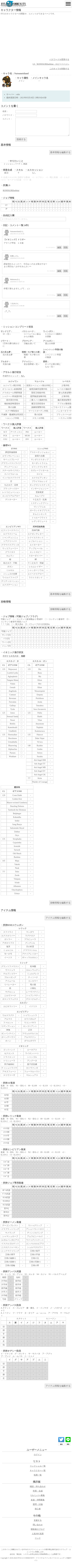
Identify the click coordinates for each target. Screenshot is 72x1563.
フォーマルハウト (32, 1072)
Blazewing (12, 746)
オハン (8, 1041)
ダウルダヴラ (30, 1041)
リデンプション (8, 1026)
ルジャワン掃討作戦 (12, 385)
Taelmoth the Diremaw (17, 810)
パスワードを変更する (59, 59)
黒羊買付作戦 (12, 400)
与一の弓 (8, 954)
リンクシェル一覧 (38, 1466)
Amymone (40, 724)
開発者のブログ (38, 1529)
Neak (17, 868)
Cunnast (12, 695)
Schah (17, 883)
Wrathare (12, 756)
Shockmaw (12, 738)
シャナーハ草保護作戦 (12, 396)
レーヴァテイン (33, 992)
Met (39, 684)
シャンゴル (32, 1057)
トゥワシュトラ (30, 1015)
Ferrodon (12, 702)
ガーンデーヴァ (8, 1037)
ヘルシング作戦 (12, 418)
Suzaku (40, 756)
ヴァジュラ (10, 970)
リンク (38, 1538)
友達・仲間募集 (38, 1500)
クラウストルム (30, 950)
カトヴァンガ (32, 1068)
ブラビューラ (30, 939)
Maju (17, 861)
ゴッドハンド (9, 1050)
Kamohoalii (12, 727)
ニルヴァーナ (10, 995)
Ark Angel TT (39, 764)
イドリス (33, 1006)
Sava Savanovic (39, 709)
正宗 (30, 1030)
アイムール (10, 981)
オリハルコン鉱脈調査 (12, 389)
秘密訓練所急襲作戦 (38, 389)
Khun (40, 687)
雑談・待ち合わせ (38, 1486)
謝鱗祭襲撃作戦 (38, 407)
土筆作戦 (65, 396)
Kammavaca (40, 731)
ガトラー (8, 939)
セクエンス (9, 1053)
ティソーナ (33, 977)
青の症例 (38, 415)
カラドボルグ (30, 1019)
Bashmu (17, 857)
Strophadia (17, 839)
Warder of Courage (39, 782)
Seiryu (39, 753)
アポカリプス (8, 943)
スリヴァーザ (9, 1075)
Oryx (17, 835)
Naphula (39, 727)
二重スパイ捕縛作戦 (38, 400)
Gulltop (13, 706)
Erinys (17, 893)
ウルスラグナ (8, 1015)
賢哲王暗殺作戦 (38, 393)
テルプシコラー (10, 974)
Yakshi (17, 864)
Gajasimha (17, 843)
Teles (17, 872)
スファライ (8, 932)
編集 (59, 247)
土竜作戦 (65, 385)
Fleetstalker (12, 735)
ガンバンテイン (8, 1033)
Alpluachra (12, 749)
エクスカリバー (8, 936)
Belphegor (17, 813)
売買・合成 (38, 1491)
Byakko (40, 746)
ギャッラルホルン (30, 957)
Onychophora (17, 890)
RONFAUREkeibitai (11, 190)
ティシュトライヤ (9, 1068)
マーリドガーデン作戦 (38, 411)
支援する (38, 1520)
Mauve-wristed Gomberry (17, 803)
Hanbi (39, 716)
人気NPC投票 (37, 1534)
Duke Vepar (39, 738)
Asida (39, 702)
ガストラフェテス (10, 999)
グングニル (30, 943)
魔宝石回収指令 (38, 404)
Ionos (12, 713)
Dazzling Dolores (17, 806)
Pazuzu (12, 753)
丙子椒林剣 (9, 1064)
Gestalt (12, 687)
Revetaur (12, 698)
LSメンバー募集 (38, 1495)
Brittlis (12, 724)
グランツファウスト (10, 966)
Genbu (39, 749)
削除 (66, 247)
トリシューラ (9, 1061)
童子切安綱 (32, 1064)
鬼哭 (8, 947)
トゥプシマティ (33, 995)
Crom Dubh (17, 795)
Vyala (12, 709)
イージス (8, 957)
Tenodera (39, 706)
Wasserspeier (40, 691)
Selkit (17, 821)
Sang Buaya (17, 824)
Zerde (17, 875)
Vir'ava (40, 742)
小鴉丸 (33, 988)
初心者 (38, 1509)
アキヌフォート (9, 1072)
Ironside (17, 846)
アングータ (32, 1061)
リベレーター (10, 985)
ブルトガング (10, 977)
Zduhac (17, 832)
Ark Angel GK (39, 775)
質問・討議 (38, 1504)
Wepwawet (12, 669)
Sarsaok (17, 850)
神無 (8, 1030)
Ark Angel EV (39, 771)
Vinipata (17, 879)
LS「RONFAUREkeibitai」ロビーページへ (51, 64)
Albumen (17, 886)
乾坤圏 (33, 966)
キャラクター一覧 (38, 1470)
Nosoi (12, 720)
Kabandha (17, 817)
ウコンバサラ (30, 1023)
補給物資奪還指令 (12, 404)
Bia (39, 669)
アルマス (8, 1019)
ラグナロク (30, 936)
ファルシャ (8, 1023)
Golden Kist (17, 799)
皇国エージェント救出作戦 (38, 385)
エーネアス (32, 1050)
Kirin (40, 778)
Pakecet (40, 735)
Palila (40, 713)
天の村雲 (30, 947)
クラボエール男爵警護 (12, 393)
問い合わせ (38, 1525)
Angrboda (13, 691)
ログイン (38, 1455)
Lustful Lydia (12, 673)
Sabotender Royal (17, 828)
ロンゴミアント (30, 1026)
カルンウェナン (33, 970)
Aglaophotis (12, 676)
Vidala (12, 684)
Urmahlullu (12, 742)
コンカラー (33, 981)
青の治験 (12, 407)
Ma (39, 676)
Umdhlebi (13, 731)
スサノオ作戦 (38, 418)
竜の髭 (33, 985)
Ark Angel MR (40, 767)
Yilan (40, 720)
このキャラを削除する (59, 69)
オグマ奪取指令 (12, 411)
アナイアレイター (30, 954)
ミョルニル (8, 950)
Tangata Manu (12, 680)
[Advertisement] (36, 36)
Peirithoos (40, 698)
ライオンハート (32, 1053)
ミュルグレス (33, 974)
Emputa (40, 695)
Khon (40, 680)
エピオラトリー (10, 1006)
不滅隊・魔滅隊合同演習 (12, 415)
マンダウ (30, 932)
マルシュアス (32, 1075)
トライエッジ (9, 1057)
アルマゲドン (30, 1037)
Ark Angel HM (40, 760)
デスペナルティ (33, 999)
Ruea (40, 673)
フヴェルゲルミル (30, 1033)
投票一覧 (38, 1475)
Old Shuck (17, 853)
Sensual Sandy (12, 716)
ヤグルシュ (10, 992)
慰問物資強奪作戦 (38, 396)
